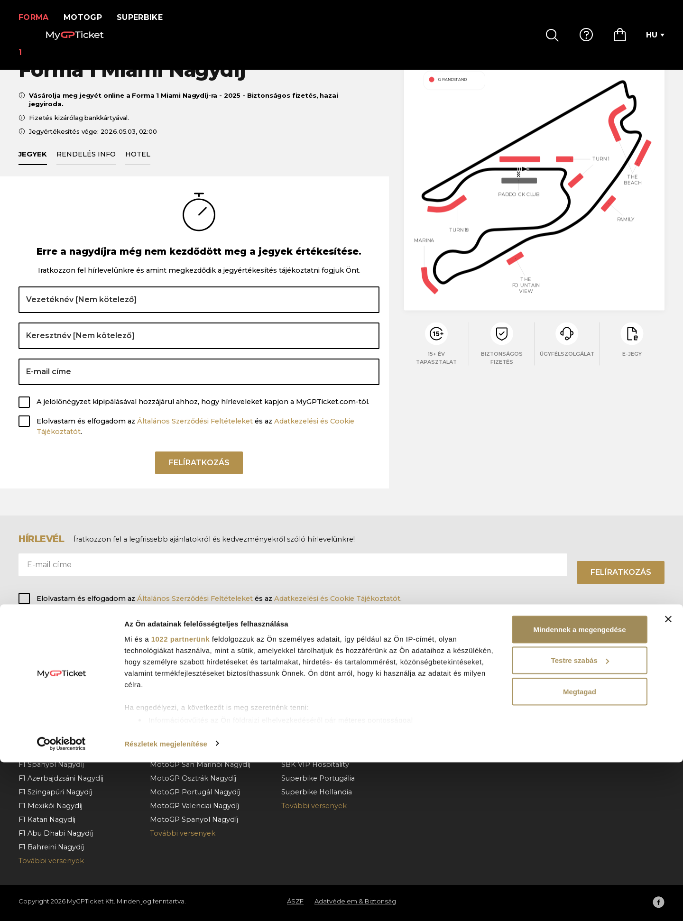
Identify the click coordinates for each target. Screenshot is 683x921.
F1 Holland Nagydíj (50, 736)
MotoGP (89, 17)
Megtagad (579, 850)
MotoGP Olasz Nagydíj (189, 681)
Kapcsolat (430, 722)
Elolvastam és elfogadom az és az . (195, 437)
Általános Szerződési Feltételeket (195, 432)
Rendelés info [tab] (86, 165)
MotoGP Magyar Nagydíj (193, 695)
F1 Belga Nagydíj (46, 709)
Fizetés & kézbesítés (448, 695)
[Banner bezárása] (668, 777)
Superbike (146, 17)
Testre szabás (580, 819)
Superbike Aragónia (315, 695)
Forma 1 (36, 17)
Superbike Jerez (309, 750)
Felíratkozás (199, 476)
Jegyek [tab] (32, 165)
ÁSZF (554, 681)
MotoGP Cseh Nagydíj (188, 709)
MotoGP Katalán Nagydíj (193, 667)
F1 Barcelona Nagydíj (54, 681)
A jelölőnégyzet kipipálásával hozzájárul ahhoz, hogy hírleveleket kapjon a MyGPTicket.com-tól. (203, 412)
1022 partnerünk (180, 797)
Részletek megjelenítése (165, 902)
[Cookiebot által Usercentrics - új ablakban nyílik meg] (61, 902)
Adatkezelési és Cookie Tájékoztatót (337, 598)
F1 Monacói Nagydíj (52, 667)
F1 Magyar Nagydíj (50, 722)
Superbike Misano (312, 709)
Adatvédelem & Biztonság (590, 695)
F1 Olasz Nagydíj (46, 750)
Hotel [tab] (137, 165)
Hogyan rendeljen (444, 681)
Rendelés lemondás (448, 709)
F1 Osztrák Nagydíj (50, 695)
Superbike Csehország (320, 681)
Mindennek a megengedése (579, 788)
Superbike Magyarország (325, 667)
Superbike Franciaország (324, 722)
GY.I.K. (423, 667)
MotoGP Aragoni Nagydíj (193, 750)
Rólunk (557, 667)
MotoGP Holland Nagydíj (193, 722)
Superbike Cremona (316, 736)
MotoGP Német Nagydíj (192, 736)
